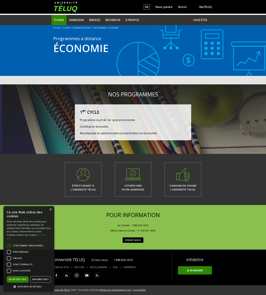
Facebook (56, 275)
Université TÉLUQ (61, 290)
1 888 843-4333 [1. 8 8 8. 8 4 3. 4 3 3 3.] (123, 260)
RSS (97, 275)
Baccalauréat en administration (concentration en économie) (118, 133)
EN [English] (146, 7)
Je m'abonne (195, 270)
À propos (132, 20)
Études (59, 20)
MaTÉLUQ (205, 7)
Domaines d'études (81, 27)
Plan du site (61, 267)
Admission (76, 20)
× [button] (50, 209)
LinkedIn (66, 275)
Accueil (57, 27)
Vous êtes (200, 20)
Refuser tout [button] (40, 279)
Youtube (87, 275)
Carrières (129, 267)
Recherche (113, 20)
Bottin (182, 7)
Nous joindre (164, 7)
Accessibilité (139, 290)
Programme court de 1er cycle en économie (107, 120)
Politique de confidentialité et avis (115, 290)
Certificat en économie (94, 126)
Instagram (77, 275)
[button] (29, 286)
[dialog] (28, 249)
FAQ (115, 267)
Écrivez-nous (133, 240)
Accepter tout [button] (18, 279)
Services (94, 20)
